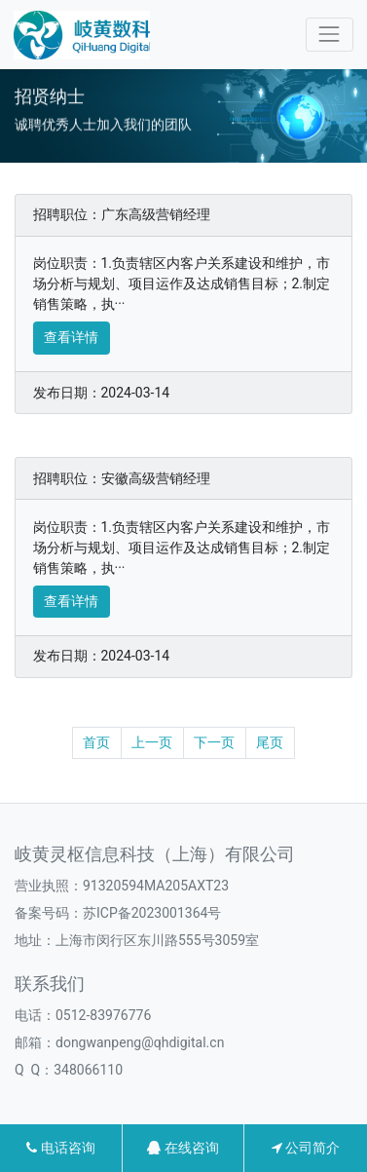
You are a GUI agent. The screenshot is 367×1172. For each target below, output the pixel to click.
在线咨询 (182, 1147)
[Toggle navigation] (329, 35)
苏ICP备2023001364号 (152, 913)
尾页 (269, 742)
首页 (96, 742)
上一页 (151, 742)
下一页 (214, 742)
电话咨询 (60, 1147)
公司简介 (306, 1147)
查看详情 (71, 337)
